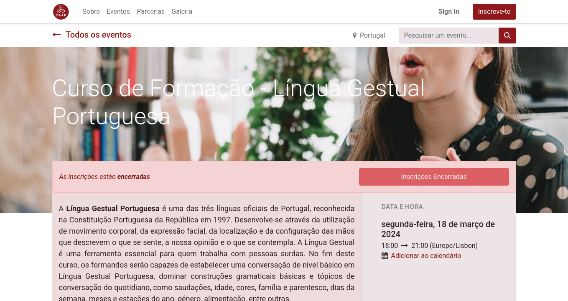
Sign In (448, 11)
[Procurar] (507, 35)
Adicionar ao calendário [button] (426, 256)
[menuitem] (91, 11)
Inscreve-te (494, 11)
